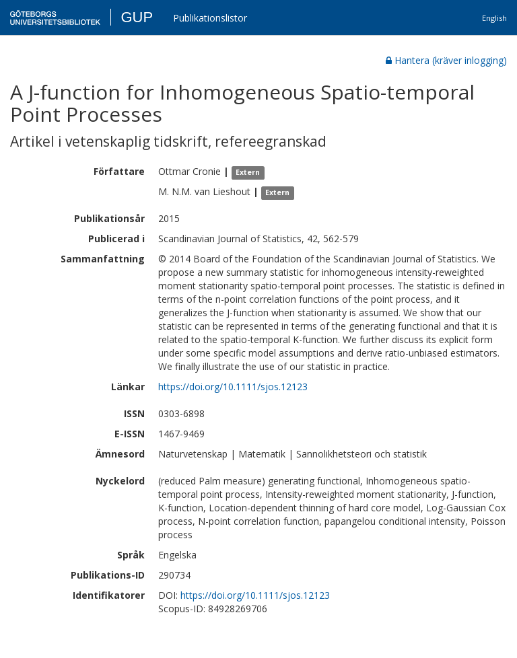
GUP (136, 17)
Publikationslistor (210, 17)
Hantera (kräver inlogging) (446, 60)
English (494, 18)
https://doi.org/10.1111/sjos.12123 (233, 386)
